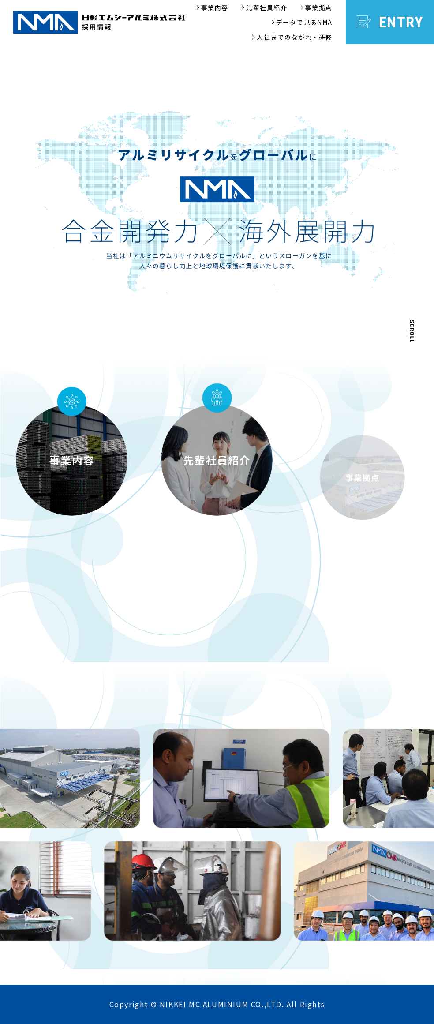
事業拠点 (319, 7)
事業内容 (214, 7)
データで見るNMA (304, 22)
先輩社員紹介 (267, 7)
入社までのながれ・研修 (295, 37)
